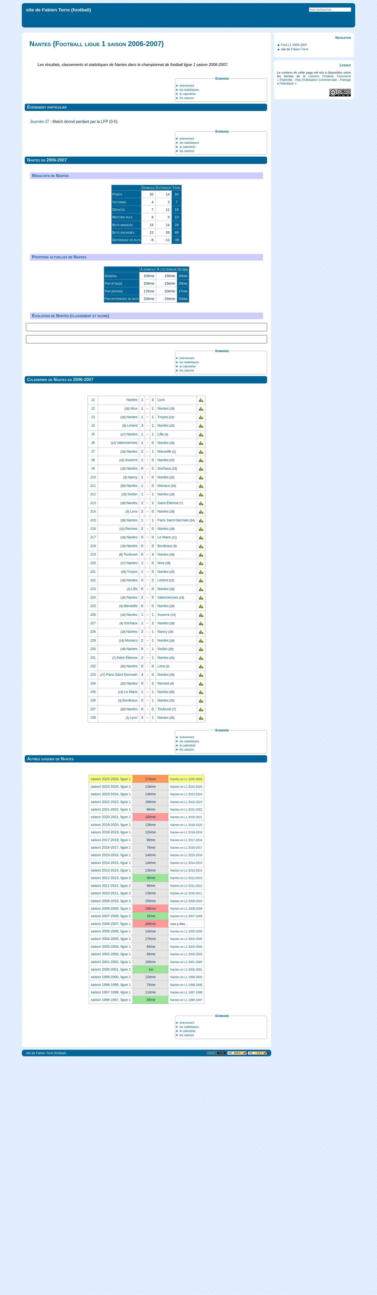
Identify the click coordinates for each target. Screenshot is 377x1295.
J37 (93, 945)
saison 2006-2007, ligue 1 (111, 1160)
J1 (93, 636)
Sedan (132, 730)
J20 (93, 799)
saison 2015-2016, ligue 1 (111, 1091)
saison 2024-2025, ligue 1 (111, 1022)
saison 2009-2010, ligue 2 (111, 1137)
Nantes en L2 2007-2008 (186, 1152)
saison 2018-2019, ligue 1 (111, 1068)
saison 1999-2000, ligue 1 (111, 1213)
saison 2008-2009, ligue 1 (111, 1144)
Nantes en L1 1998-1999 (186, 1221)
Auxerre (131, 696)
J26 (93, 851)
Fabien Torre (299, 49)
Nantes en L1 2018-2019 (186, 1068)
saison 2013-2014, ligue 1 (111, 1106)
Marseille (164, 687)
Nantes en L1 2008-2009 (186, 1144)
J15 (93, 756)
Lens (134, 747)
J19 (93, 790)
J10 (93, 713)
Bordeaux (164, 782)
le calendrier (188, 94)
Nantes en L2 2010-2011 (186, 1129)
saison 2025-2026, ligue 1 (111, 1015)
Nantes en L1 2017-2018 (186, 1076)
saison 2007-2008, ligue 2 (111, 1152)
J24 (93, 833)
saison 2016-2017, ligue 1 (111, 1083)
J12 (93, 730)
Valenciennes (127, 679)
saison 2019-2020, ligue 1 (111, 1061)
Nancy (133, 713)
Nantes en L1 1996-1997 (186, 1236)
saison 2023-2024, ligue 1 (111, 1030)
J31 (93, 894)
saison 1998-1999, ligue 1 (111, 1221)
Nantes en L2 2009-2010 (186, 1137)
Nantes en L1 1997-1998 (186, 1228)
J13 (93, 739)
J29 (93, 876)
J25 (93, 842)
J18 (93, 782)
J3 (93, 653)
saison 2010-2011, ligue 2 (111, 1129)
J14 (93, 747)
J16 (93, 765)
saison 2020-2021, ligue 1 (111, 1053)
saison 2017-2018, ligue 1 (111, 1076)
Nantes (132, 636)
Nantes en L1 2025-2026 (186, 1015)
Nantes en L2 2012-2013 (186, 1114)
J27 (93, 859)
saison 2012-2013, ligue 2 (111, 1114)
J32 (93, 902)
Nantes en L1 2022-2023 (186, 1038)
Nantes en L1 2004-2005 (186, 1175)
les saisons (187, 98)
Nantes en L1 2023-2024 (186, 1030)
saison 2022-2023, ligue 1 (111, 1038)
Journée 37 (39, 121)
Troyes (162, 653)
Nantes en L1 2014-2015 (186, 1099)
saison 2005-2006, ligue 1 (111, 1167)
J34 (93, 919)
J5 (93, 670)
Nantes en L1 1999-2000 (186, 1213)
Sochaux (164, 704)
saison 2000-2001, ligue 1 (111, 1205)
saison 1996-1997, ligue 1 (111, 1236)
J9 (93, 704)
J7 (93, 687)
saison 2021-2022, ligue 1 (111, 1045)
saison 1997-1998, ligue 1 (111, 1228)
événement (187, 85)
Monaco (163, 722)
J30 (93, 885)
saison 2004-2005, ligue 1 (111, 1175)
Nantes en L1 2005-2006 (186, 1167)
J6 (93, 679)
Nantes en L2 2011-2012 (186, 1122)
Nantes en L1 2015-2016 (186, 1091)
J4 (93, 662)
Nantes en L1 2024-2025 (186, 1022)
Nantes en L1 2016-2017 (186, 1083)
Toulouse (130, 790)
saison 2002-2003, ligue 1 (111, 1190)
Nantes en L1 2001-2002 (186, 1198)
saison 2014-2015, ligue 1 (111, 1099)
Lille (160, 670)
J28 (93, 868)
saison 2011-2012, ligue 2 (111, 1122)
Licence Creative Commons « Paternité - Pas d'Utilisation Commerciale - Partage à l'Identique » (314, 79)
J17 (93, 773)
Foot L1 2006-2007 (294, 45)
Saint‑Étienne (167, 739)
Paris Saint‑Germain (173, 756)
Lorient (132, 662)
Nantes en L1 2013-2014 (186, 1106)
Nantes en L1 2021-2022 (186, 1045)
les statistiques (189, 90)
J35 (93, 928)
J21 (93, 808)
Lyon (161, 636)
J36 (93, 937)
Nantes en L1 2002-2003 (186, 1190)
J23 (93, 825)
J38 (93, 954)
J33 (93, 911)
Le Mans (164, 773)
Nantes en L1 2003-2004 (186, 1183)
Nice (134, 644)
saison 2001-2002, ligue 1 (111, 1198)
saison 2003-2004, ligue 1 (111, 1183)
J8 (93, 696)
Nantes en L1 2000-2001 (186, 1205)
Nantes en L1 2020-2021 (186, 1053)
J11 (93, 722)
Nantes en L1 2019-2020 (186, 1061)
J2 (93, 644)
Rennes (131, 765)
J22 (93, 816)
